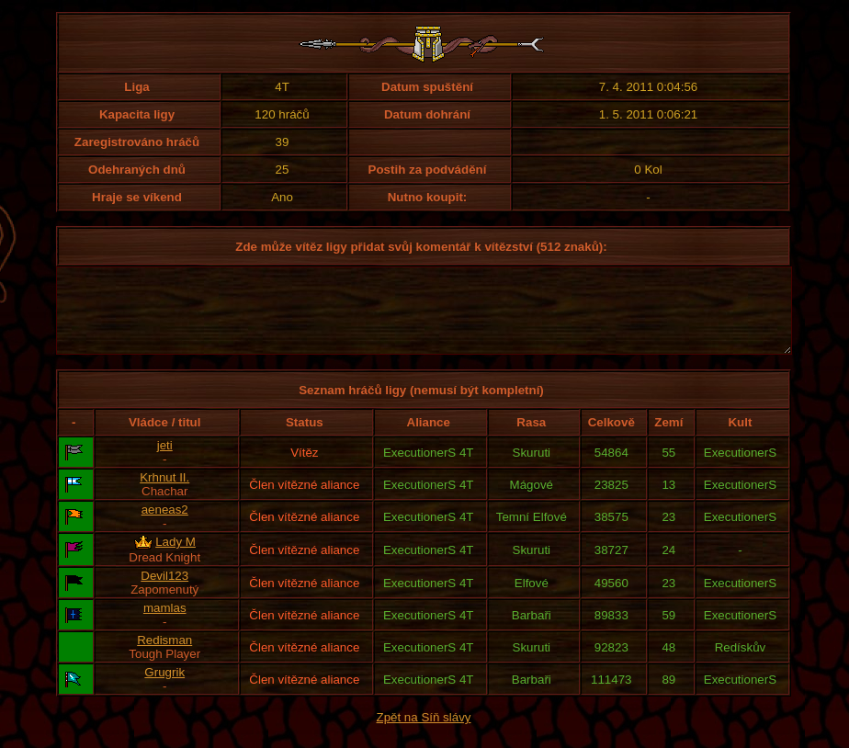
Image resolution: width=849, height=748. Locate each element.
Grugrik (164, 689)
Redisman (164, 656)
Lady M (175, 558)
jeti (165, 462)
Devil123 (164, 592)
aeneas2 (165, 526)
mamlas (165, 624)
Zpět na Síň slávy (424, 734)
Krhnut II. (164, 494)
